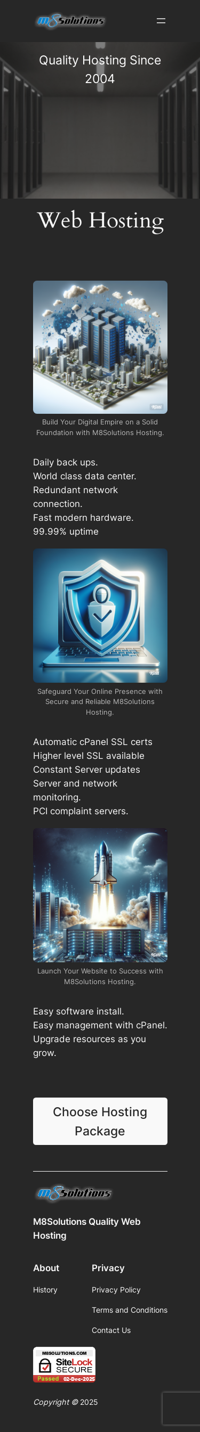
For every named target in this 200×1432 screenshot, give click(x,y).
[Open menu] (161, 20)
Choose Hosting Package (100, 1121)
